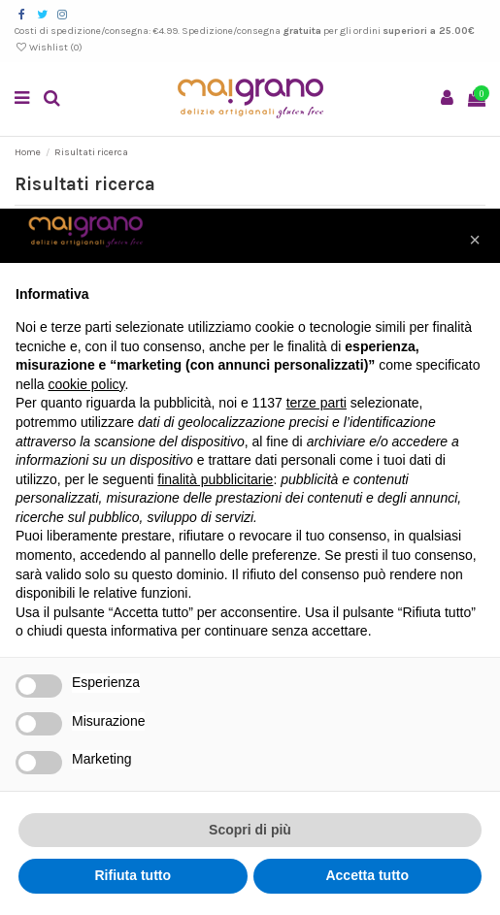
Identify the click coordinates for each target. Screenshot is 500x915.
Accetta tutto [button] (367, 875)
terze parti (316, 402)
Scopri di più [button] (250, 829)
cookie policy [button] (86, 384)
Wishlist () (49, 47)
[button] (474, 239)
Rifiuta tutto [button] (132, 875)
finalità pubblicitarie (215, 479)
